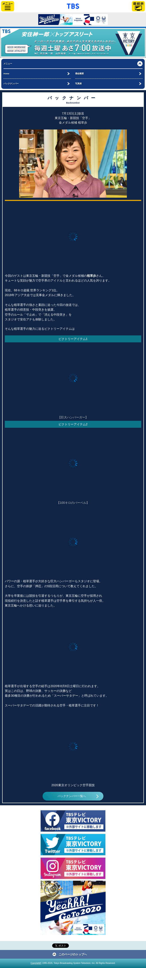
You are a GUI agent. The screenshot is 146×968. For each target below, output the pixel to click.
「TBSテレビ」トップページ (73, 5)
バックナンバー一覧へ (72, 796)
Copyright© (36, 963)
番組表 (138, 6)
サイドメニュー (7, 6)
